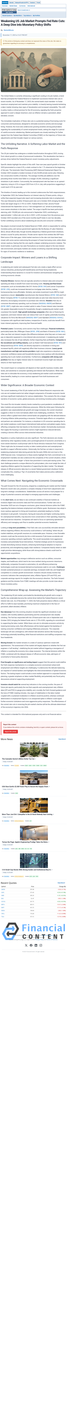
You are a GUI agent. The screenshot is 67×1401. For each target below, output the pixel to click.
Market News (13, 6)
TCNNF (37, 765)
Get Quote (9, 12)
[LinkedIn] (36, 945)
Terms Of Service (52, 939)
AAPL (16, 848)
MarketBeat (6, 765)
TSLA (2, 916)
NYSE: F (16, 298)
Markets (5, 3)
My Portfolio (36, 15)
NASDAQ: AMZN (45, 303)
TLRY (41, 765)
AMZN (3, 889)
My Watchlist (17, 15)
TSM (31, 848)
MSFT (2, 907)
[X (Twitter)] (26, 945)
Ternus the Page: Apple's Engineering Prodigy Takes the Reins (25, 842)
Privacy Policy (39, 939)
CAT (30, 821)
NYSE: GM (54, 295)
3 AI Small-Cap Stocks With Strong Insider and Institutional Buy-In (27, 870)
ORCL (3, 913)
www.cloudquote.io (48, 935)
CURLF (30, 765)
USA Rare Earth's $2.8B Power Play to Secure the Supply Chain (26, 787)
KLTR (31, 876)
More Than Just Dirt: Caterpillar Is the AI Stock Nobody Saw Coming (28, 814)
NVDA (3, 910)
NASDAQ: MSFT (32, 318)
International (31, 6)
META (3, 904)
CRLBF (26, 765)
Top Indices (26, 15)
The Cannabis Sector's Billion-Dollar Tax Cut (19, 759)
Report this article (10, 731)
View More (61, 739)
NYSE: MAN (18, 346)
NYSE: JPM (35, 331)
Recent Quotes (6, 15)
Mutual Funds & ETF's (21, 3)
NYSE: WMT (5, 306)
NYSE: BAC (60, 331)
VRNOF (44, 765)
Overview (4, 6)
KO (28, 848)
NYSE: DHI (42, 287)
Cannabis (17, 765)
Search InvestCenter (23, 10)
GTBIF (34, 765)
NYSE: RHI (58, 343)
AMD (2, 895)
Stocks (11, 3)
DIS (26, 848)
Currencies (22, 6)
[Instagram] (41, 945)
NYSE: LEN (5, 289)
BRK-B (23, 848)
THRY (37, 876)
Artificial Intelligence (19, 821)
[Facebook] (31, 945)
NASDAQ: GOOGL (56, 318)
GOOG (3, 901)
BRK (19, 848)
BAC (2, 898)
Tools (38, 3)
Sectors (32, 3)
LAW (34, 876)
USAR (16, 793)
